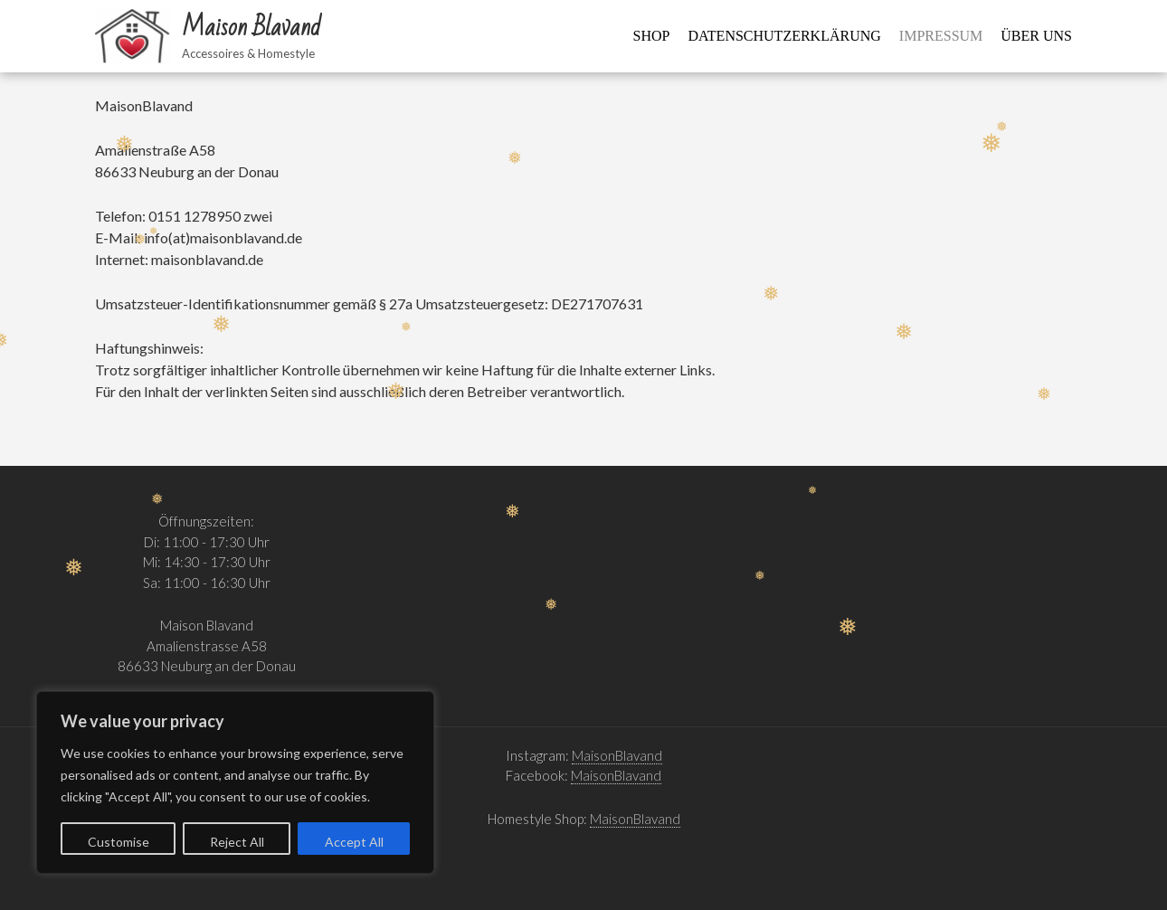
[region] (235, 782)
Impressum (940, 35)
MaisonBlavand (617, 755)
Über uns (1036, 35)
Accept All (354, 841)
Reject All (237, 841)
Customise (118, 841)
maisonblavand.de (207, 259)
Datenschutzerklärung (784, 35)
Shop (651, 35)
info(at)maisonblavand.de (223, 237)
